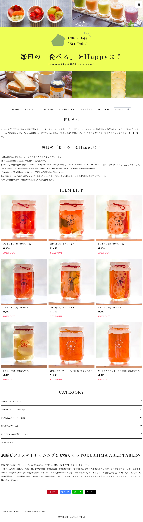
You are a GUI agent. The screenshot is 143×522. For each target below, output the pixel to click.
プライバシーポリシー (11, 512)
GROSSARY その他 (10, 426)
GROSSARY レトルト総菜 (13, 418)
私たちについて (31, 109)
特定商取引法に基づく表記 (35, 512)
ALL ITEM (103, 109)
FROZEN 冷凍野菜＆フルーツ (15, 434)
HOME (15, 109)
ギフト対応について (67, 109)
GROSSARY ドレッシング (13, 409)
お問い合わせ (87, 109)
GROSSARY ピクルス (11, 401)
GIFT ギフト (7, 442)
